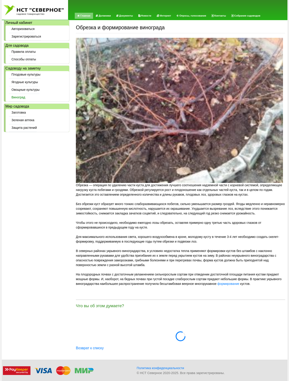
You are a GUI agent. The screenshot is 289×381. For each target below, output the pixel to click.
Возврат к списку (90, 348)
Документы (124, 15)
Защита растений (24, 127)
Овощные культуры (26, 89)
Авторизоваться (23, 29)
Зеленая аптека (23, 120)
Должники (103, 15)
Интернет (164, 15)
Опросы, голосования (191, 15)
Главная (83, 15)
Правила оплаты (24, 51)
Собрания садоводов (245, 15)
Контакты (219, 15)
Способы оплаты (24, 59)
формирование (228, 284)
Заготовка (19, 112)
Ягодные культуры (25, 82)
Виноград (18, 97)
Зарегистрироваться (26, 36)
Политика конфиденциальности (160, 368)
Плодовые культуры (26, 74)
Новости (144, 15)
